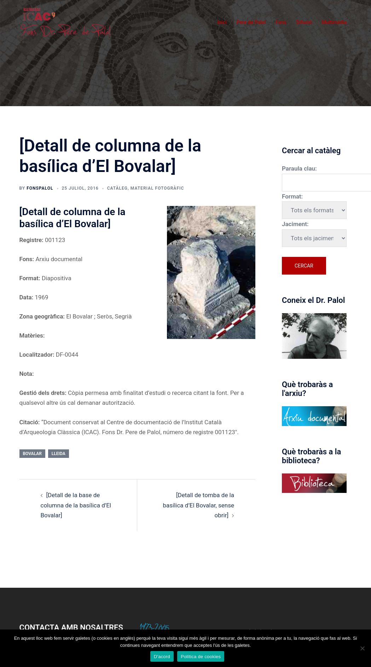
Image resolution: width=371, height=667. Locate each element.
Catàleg (117, 188)
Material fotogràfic (157, 188)
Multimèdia (334, 22)
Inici (222, 22)
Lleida (58, 453)
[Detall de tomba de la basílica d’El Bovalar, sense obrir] (198, 505)
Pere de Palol (251, 22)
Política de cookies (201, 656)
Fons (281, 22)
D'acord (162, 656)
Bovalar (32, 453)
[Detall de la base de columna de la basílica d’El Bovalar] (76, 505)
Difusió (304, 22)
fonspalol (40, 188)
